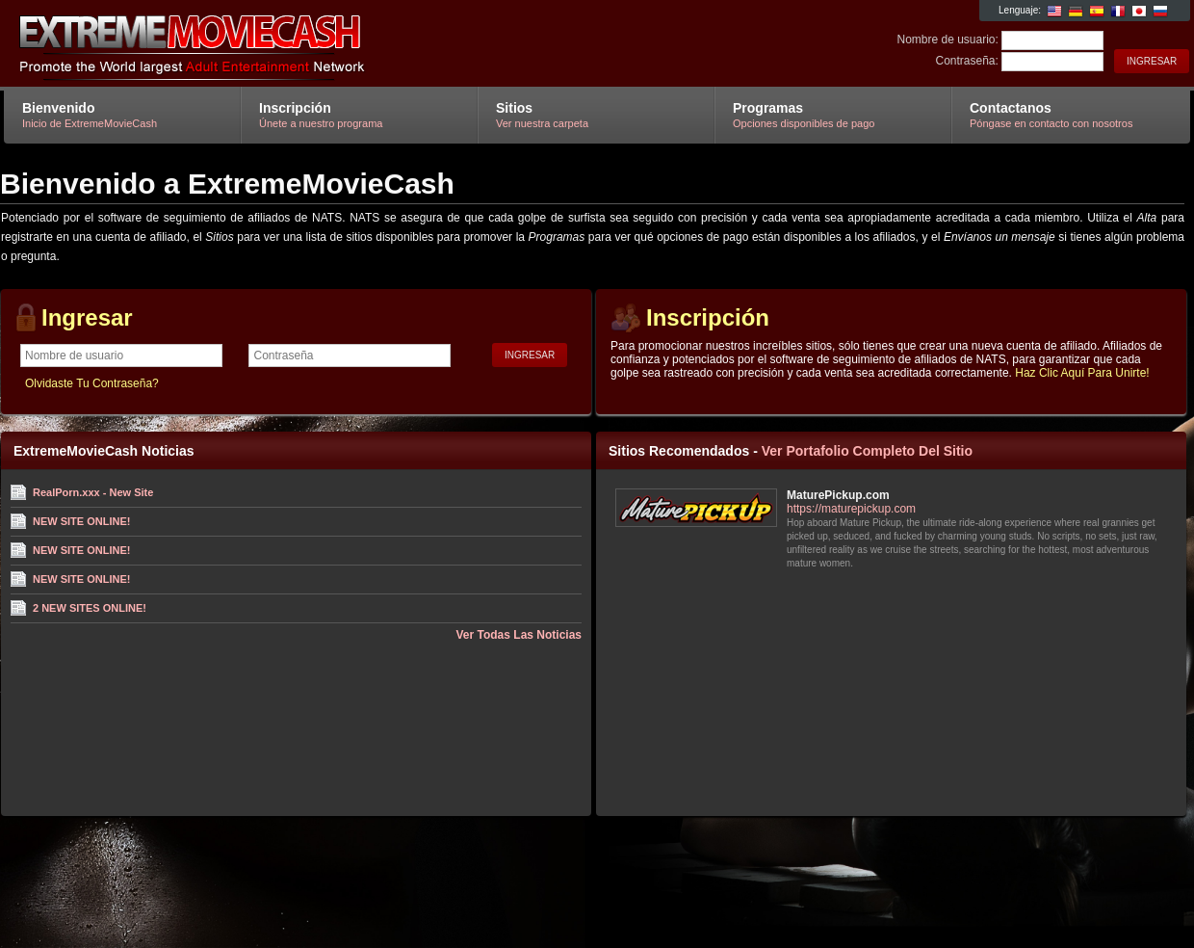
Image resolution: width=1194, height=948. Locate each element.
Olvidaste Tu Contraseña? (92, 383)
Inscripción (707, 317)
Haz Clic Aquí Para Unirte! (1082, 373)
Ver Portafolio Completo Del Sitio (867, 451)
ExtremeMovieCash (233, 44)
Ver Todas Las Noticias (519, 635)
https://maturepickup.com (851, 508)
